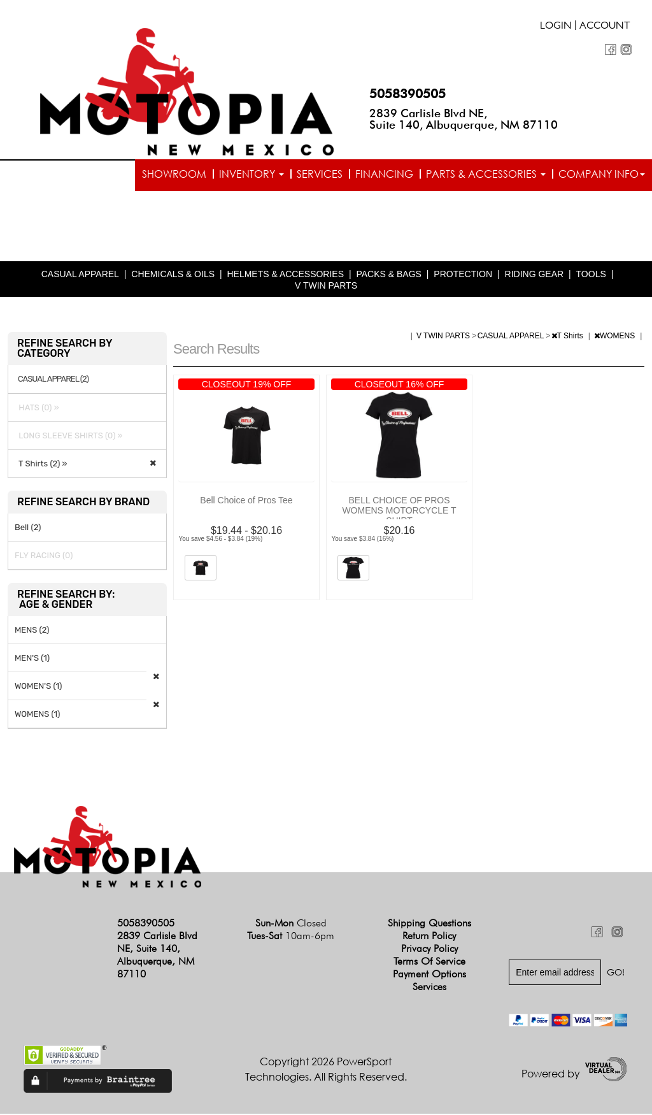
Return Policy (429, 937)
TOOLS (591, 275)
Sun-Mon (291, 924)
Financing (384, 174)
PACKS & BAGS (388, 275)
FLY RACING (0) (44, 556)
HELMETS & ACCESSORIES (285, 275)
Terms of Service (429, 962)
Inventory (251, 174)
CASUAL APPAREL (80, 275)
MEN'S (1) (32, 659)
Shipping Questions (429, 924)
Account (604, 27)
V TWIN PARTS (326, 287)
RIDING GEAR (534, 275)
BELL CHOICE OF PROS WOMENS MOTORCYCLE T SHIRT (399, 511)
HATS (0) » (37, 409)
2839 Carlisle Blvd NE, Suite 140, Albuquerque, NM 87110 (463, 118)
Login (556, 27)
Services (320, 174)
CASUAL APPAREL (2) (53, 380)
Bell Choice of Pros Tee (246, 501)
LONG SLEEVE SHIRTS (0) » (69, 437)
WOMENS (615, 337)
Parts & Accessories (486, 174)
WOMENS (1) (37, 715)
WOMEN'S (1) (38, 687)
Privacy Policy (429, 950)
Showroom (174, 174)
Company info (601, 174)
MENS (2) (32, 631)
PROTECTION (463, 275)
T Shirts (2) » (41, 465)
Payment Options (429, 975)
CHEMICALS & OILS (173, 275)
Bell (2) (28, 528)
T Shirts (568, 337)
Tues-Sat (290, 937)
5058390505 (407, 93)
